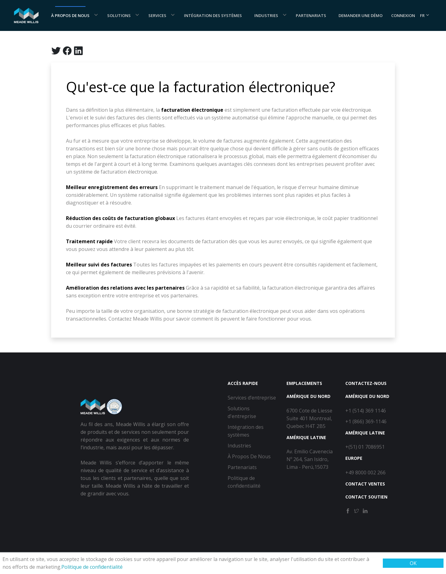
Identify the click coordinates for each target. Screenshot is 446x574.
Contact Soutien (366, 497)
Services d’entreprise (252, 397)
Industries (266, 15)
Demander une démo (361, 15)
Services (157, 15)
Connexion (403, 15)
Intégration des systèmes (213, 15)
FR (425, 15)
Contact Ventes (365, 484)
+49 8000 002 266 (365, 472)
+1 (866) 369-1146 (366, 421)
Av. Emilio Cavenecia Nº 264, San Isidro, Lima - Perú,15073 (309, 459)
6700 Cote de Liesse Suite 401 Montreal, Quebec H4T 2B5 (309, 418)
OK (413, 563)
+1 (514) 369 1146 (365, 410)
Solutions (119, 15)
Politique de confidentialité (92, 566)
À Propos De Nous (70, 15)
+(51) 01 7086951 (365, 446)
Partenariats (311, 15)
